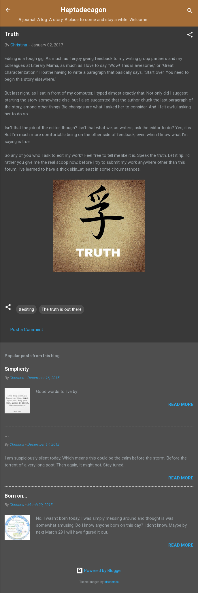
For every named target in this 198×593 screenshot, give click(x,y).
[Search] (189, 11)
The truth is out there (62, 309)
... (7, 435)
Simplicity (17, 369)
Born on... (16, 496)
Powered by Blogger (99, 570)
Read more (180, 404)
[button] (189, 35)
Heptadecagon (83, 10)
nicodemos (111, 582)
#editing (26, 309)
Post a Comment (26, 329)
